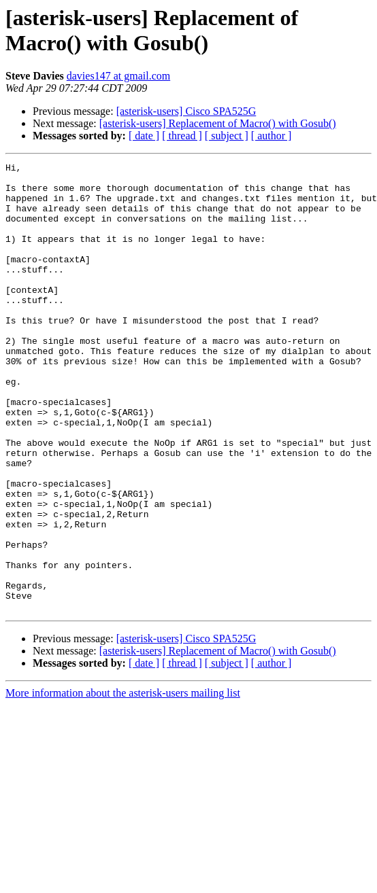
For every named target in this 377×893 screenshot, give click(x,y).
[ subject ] (226, 135)
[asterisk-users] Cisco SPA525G (186, 111)
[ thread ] (182, 135)
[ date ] (144, 135)
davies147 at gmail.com (118, 76)
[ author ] (271, 135)
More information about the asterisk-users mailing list (122, 782)
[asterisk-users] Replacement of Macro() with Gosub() (217, 123)
